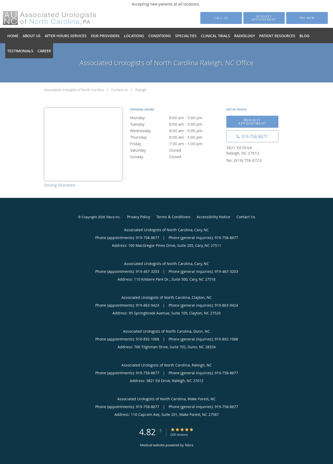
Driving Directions (59, 185)
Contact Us (119, 89)
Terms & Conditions (173, 216)
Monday (175, 117)
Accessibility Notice (213, 216)
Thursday (175, 137)
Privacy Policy (138, 216)
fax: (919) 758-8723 (244, 160)
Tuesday (175, 124)
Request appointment (252, 122)
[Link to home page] (42, 18)
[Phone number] (252, 136)
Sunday (175, 156)
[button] (264, 18)
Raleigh (140, 89)
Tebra (189, 445)
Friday (175, 143)
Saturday (175, 150)
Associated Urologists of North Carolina (74, 89)
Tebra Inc (113, 217)
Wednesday (175, 130)
